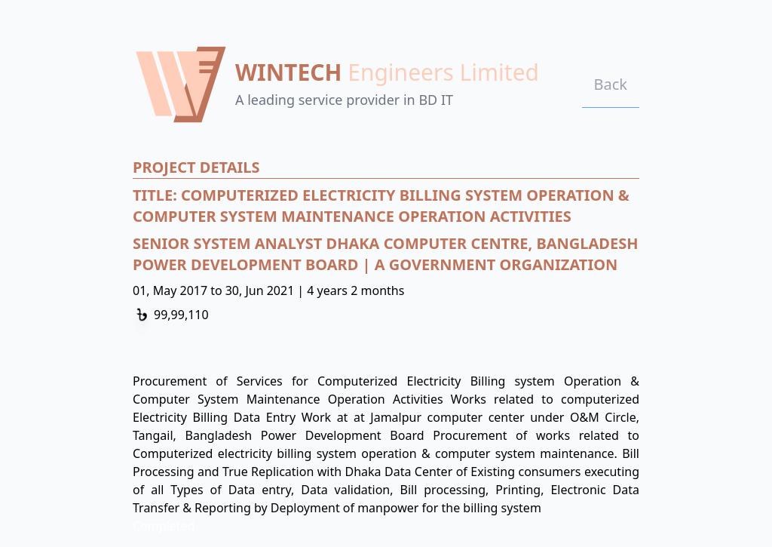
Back (611, 84)
